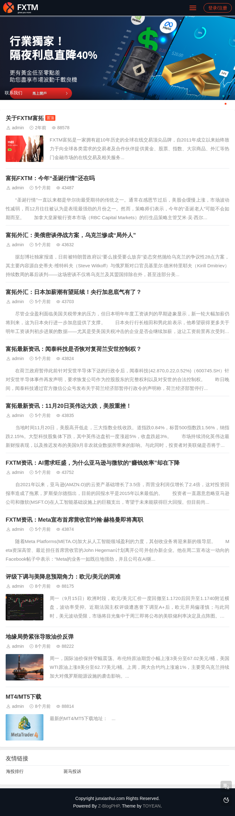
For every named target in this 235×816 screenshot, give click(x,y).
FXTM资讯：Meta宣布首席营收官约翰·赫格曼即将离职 (74, 520)
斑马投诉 (72, 771)
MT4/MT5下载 (23, 697)
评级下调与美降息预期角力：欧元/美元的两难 (63, 577)
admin (18, 127)
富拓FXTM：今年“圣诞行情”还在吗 (50, 178)
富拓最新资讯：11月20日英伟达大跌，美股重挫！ (68, 406)
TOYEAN (151, 805)
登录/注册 (217, 7)
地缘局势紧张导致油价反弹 (40, 637)
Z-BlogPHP (109, 805)
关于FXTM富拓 (25, 118)
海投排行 (15, 771)
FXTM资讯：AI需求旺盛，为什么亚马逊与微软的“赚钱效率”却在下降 (93, 463)
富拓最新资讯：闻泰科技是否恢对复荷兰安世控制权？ (74, 349)
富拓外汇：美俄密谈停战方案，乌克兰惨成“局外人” (71, 235)
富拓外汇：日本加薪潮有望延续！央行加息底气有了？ (74, 292)
